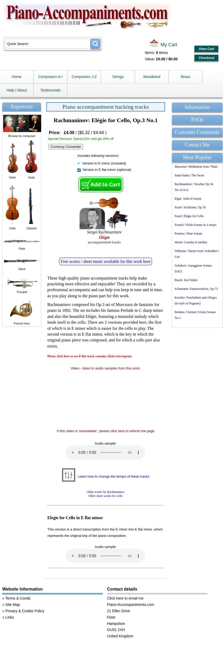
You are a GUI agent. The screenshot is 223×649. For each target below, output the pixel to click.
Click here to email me (125, 598)
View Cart (206, 49)
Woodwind (151, 77)
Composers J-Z (84, 77)
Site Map (12, 604)
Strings (118, 77)
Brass (185, 77)
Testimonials (50, 90)
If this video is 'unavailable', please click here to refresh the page (105, 431)
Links (9, 617)
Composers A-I (50, 77)
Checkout (206, 58)
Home (16, 77)
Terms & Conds (18, 598)
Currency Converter (65, 147)
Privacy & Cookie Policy (24, 611)
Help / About (17, 90)
